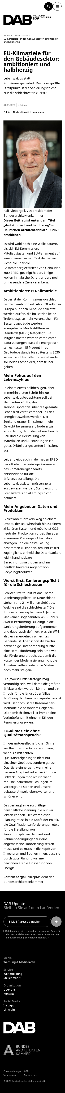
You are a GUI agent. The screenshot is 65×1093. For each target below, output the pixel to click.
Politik (6, 112)
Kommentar (38, 112)
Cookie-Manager (12, 1071)
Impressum (9, 1075)
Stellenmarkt (11, 978)
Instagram (10, 1005)
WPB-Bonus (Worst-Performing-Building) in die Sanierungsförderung (30, 622)
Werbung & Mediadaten (19, 962)
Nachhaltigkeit (21, 112)
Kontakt (8, 994)
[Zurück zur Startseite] (27, 20)
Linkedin (9, 1009)
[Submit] (56, 921)
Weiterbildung (12, 974)
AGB (26, 1071)
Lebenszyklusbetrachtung (22, 397)
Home (6, 35)
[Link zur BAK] (32, 1050)
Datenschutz (30, 1075)
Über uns (9, 989)
